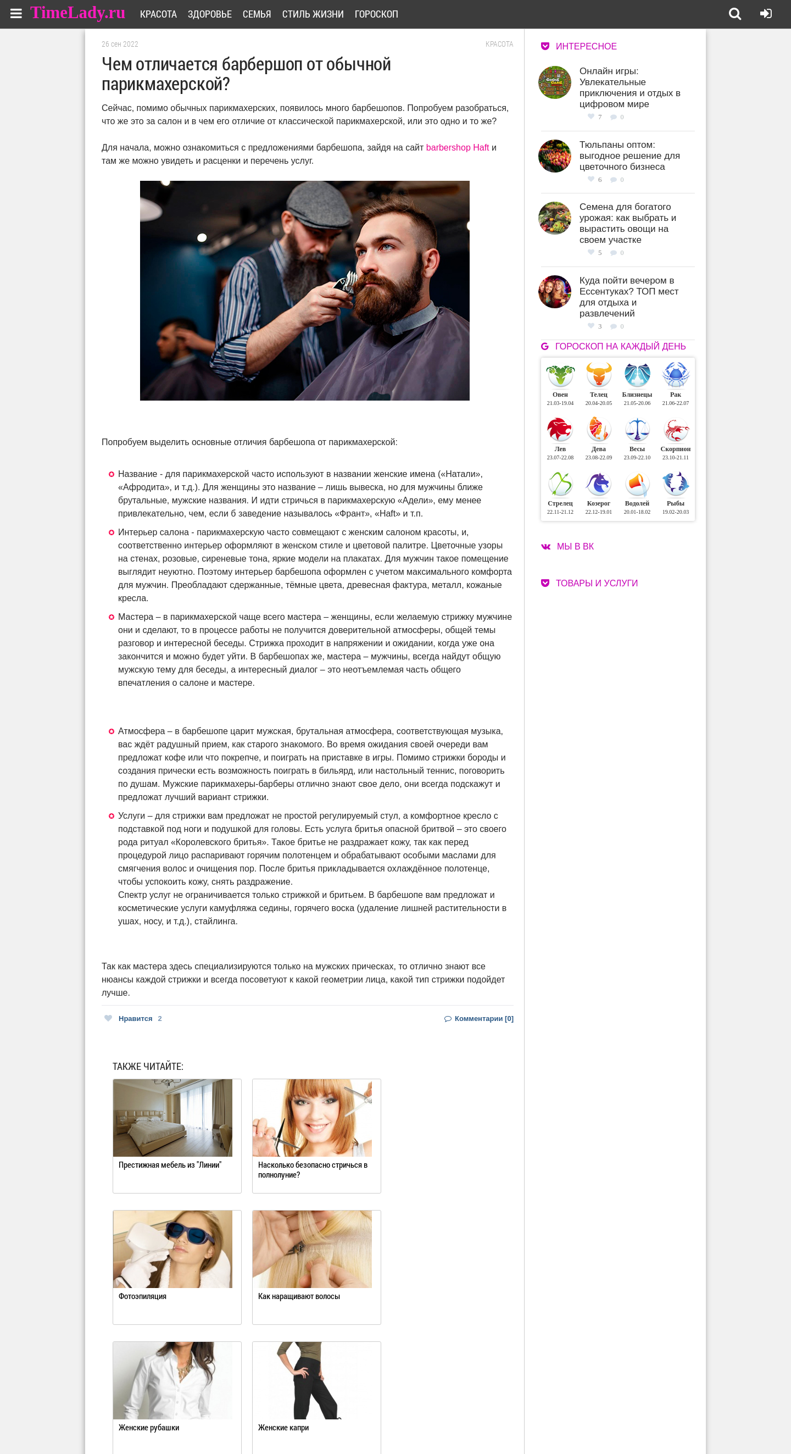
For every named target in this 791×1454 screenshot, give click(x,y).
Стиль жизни (316, 13)
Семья (260, 13)
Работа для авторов (451, 1408)
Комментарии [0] (479, 1018)
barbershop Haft (457, 147)
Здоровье (213, 13)
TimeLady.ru (78, 12)
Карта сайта (438, 1422)
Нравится (133, 1018)
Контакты (356, 1422)
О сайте (352, 1408)
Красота (161, 13)
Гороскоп (379, 13)
